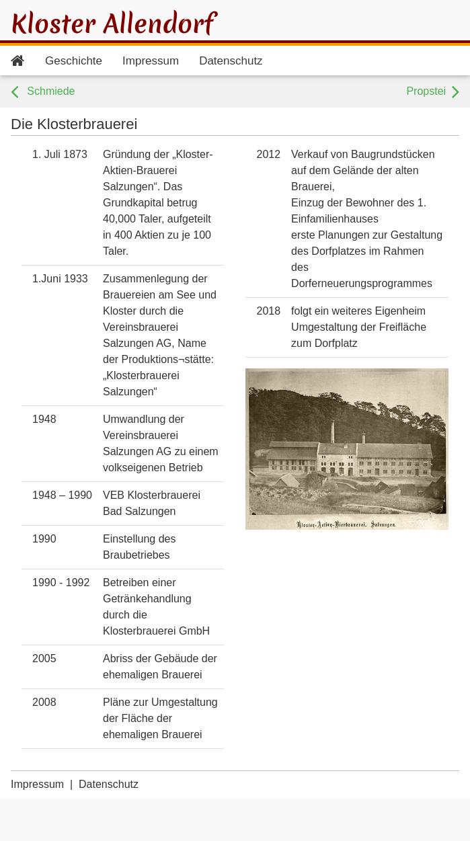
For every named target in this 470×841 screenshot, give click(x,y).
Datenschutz (231, 60)
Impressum (150, 60)
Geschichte (73, 60)
